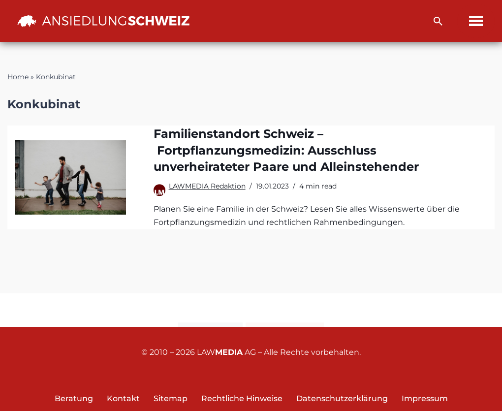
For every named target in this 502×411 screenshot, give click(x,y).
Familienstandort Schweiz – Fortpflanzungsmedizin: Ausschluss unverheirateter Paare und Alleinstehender (286, 150)
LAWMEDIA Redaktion (207, 186)
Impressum (425, 398)
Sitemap (171, 398)
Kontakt (210, 311)
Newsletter (284, 311)
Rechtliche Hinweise (241, 398)
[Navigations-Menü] (476, 21)
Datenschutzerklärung (342, 398)
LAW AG (226, 352)
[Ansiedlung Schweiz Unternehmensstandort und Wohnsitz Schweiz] (103, 21)
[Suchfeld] (438, 21)
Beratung (74, 398)
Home (18, 76)
